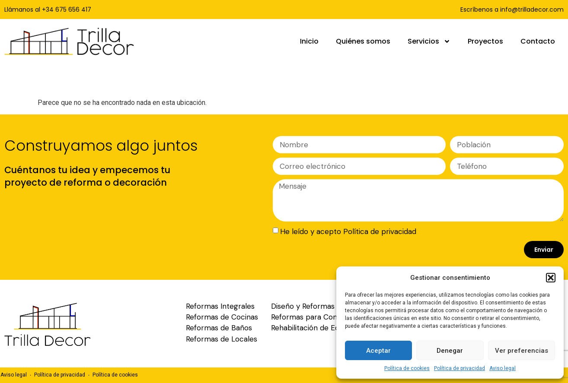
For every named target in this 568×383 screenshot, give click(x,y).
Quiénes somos (363, 41)
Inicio (309, 41)
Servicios (429, 41)
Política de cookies (407, 368)
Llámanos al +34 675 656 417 (47, 9)
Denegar (450, 351)
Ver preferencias (521, 351)
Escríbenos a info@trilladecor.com (512, 9)
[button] (550, 277)
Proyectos (485, 41)
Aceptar (378, 351)
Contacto (537, 41)
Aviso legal (502, 368)
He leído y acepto (348, 231)
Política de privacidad (459, 368)
